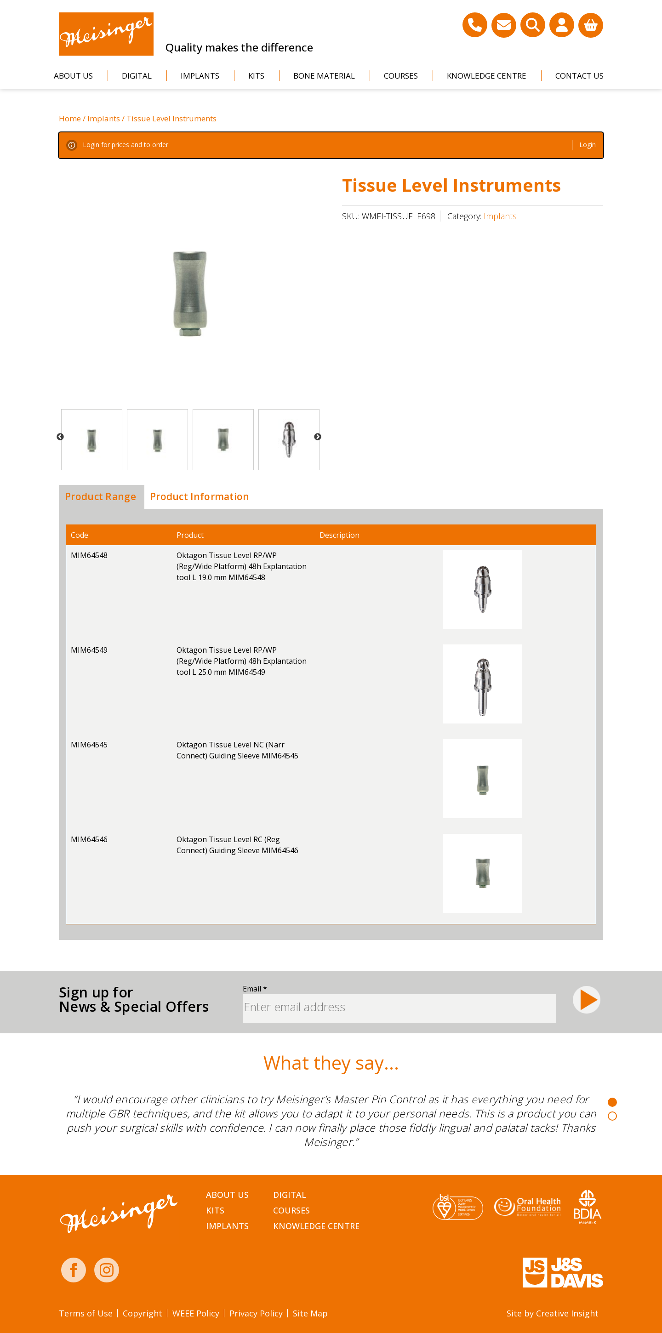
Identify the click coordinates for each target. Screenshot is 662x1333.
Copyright (142, 1313)
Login (587, 144)
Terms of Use (86, 1313)
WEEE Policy (195, 1313)
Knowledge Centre (486, 75)
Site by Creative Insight (553, 1313)
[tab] (100, 497)
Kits (256, 75)
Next (317, 437)
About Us (73, 75)
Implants (200, 75)
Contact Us (579, 75)
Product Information (200, 496)
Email (255, 989)
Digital (137, 75)
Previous (60, 437)
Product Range (100, 496)
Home (70, 118)
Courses (401, 75)
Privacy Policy (256, 1313)
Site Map (310, 1313)
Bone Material (324, 75)
